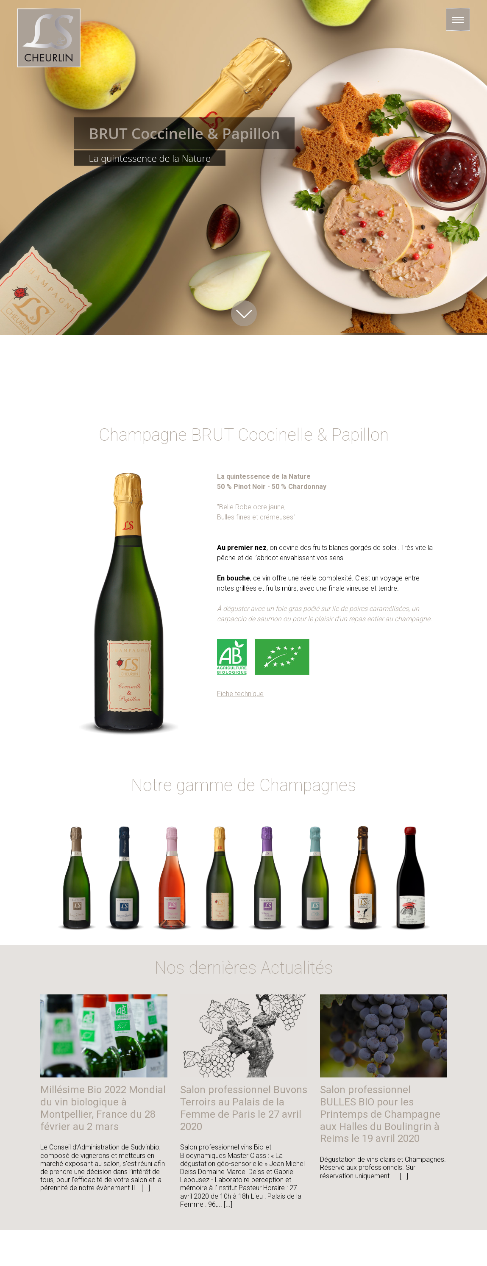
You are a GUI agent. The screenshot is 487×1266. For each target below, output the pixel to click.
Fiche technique (240, 694)
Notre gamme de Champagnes (243, 785)
